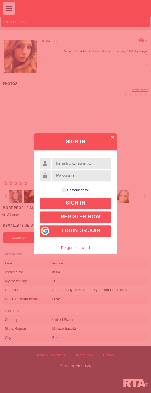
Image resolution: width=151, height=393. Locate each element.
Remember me (78, 190)
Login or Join (70, 231)
